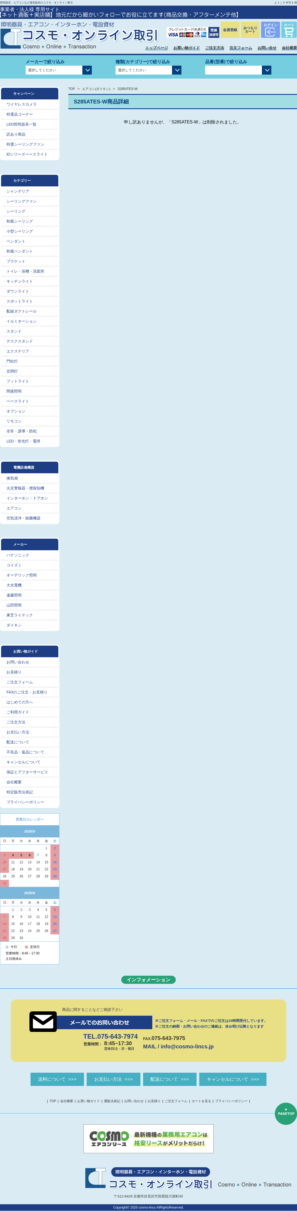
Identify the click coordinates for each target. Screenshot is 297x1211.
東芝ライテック (19, 615)
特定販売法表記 (19, 792)
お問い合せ (267, 48)
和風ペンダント (19, 251)
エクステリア (17, 351)
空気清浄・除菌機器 (23, 518)
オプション (15, 411)
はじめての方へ (19, 702)
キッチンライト (19, 281)
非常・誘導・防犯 (21, 431)
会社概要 (289, 48)
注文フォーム (241, 48)
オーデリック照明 (21, 575)
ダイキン (14, 625)
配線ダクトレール (21, 311)
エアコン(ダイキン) (96, 89)
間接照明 (14, 391)
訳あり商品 (15, 134)
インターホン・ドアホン (27, 498)
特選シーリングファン (25, 144)
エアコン (14, 508)
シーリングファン (21, 201)
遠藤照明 (14, 595)
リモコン (14, 421)
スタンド (14, 331)
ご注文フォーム (19, 682)
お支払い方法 (17, 732)
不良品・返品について (25, 752)
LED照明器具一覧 (21, 124)
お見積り (14, 672)
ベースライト (17, 401)
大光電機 (14, 585)
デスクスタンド (19, 341)
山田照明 (14, 605)
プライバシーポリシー (25, 802)
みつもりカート (250, 29)
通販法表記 (112, 1101)
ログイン (271, 25)
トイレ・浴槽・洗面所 (25, 271)
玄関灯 (12, 371)
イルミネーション (21, 321)
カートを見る (201, 1101)
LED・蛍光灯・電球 (23, 441)
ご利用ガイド (17, 712)
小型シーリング (19, 231)
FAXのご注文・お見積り (27, 692)
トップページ (156, 48)
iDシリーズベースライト (27, 154)
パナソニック (17, 555)
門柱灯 (12, 361)
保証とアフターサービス (27, 772)
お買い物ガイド (186, 48)
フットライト (17, 381)
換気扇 (12, 478)
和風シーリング (19, 221)
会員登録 (230, 30)
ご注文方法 (214, 48)
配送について (17, 742)
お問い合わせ (17, 662)
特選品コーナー (19, 114)
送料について (46, 1079)
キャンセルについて (23, 762)
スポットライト (19, 301)
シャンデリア (17, 191)
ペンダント (15, 241)
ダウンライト (17, 291)
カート (289, 25)
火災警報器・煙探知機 (25, 488)
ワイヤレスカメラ (21, 104)
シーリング (15, 211)
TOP (71, 89)
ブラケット (15, 261)
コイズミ (14, 565)
